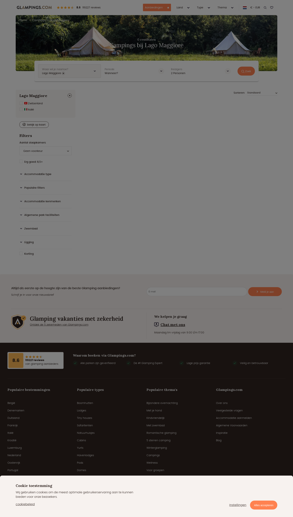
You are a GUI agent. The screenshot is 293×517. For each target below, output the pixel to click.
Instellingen (237, 505)
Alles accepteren (263, 505)
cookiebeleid (25, 504)
